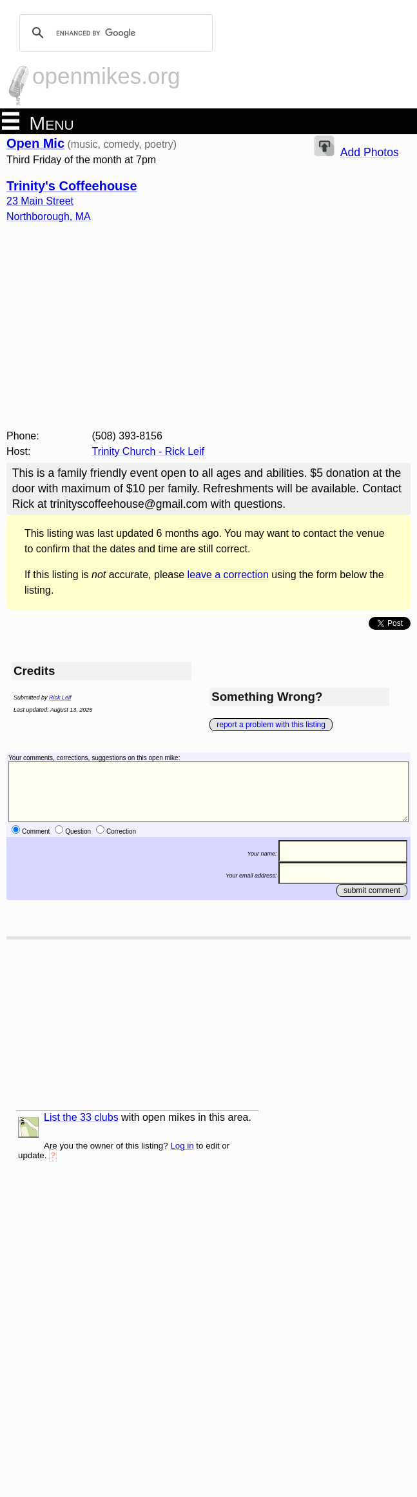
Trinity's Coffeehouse (71, 186)
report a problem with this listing (271, 724)
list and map (28, 1127)
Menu (38, 122)
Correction (121, 831)
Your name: (261, 853)
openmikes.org (106, 75)
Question (78, 831)
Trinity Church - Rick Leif (148, 451)
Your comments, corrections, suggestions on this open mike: (94, 757)
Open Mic (35, 143)
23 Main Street (39, 201)
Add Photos (369, 152)
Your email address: (251, 875)
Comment (36, 831)
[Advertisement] (208, 331)
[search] (114, 33)
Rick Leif (60, 697)
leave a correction (228, 574)
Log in (181, 1145)
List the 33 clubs (81, 1117)
